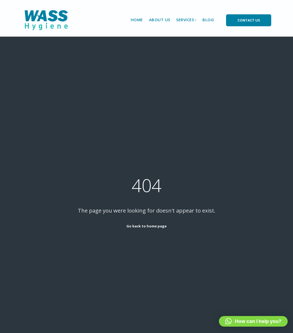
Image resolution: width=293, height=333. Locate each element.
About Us (159, 19)
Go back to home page (146, 226)
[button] (253, 321)
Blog (208, 19)
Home (137, 19)
